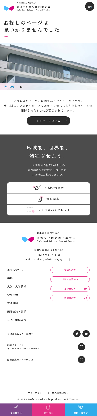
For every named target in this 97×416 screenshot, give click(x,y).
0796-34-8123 (52, 254)
